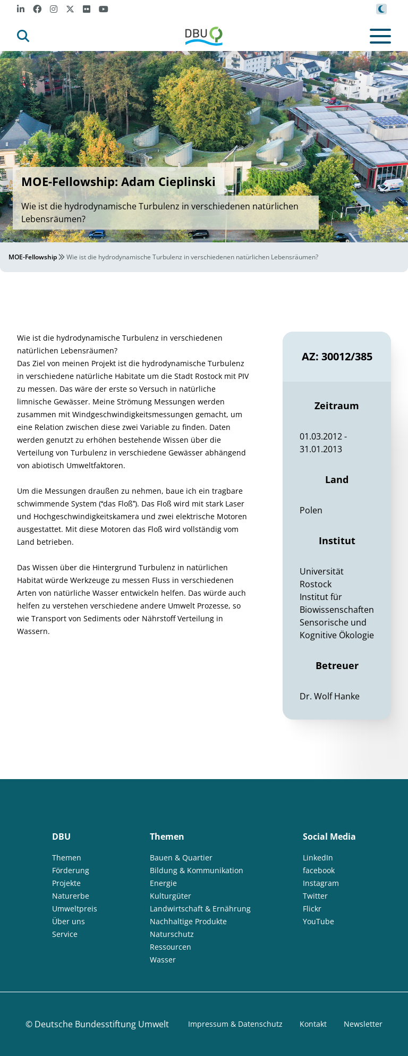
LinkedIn (318, 857)
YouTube (318, 921)
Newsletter (363, 1024)
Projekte (66, 883)
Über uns (68, 921)
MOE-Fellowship (32, 256)
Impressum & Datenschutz (235, 1024)
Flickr (312, 908)
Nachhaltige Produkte (188, 921)
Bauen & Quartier (181, 857)
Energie (163, 883)
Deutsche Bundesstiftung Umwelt (102, 1024)
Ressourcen (170, 947)
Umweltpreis (74, 908)
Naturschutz (172, 934)
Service (65, 934)
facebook (319, 870)
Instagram (321, 883)
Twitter (315, 896)
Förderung (70, 870)
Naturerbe (70, 896)
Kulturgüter (170, 896)
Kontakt (313, 1024)
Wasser (163, 959)
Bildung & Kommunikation (196, 870)
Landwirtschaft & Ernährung (200, 908)
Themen (66, 857)
